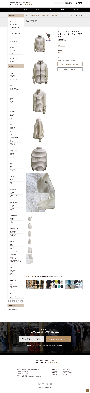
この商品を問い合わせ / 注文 (70, 64)
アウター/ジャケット (13, 24)
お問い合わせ (65, 371)
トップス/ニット (12, 36)
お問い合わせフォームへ (60, 339)
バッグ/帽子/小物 (12, 58)
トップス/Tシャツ (13, 38)
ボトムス (11, 44)
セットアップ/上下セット (14, 41)
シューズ (11, 53)
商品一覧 (54, 372)
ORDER (62, 9)
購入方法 (64, 374)
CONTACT (75, 9)
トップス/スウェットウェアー (15, 33)
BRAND (37, 9)
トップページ (55, 369)
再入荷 (10, 21)
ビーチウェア (12, 50)
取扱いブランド (66, 369)
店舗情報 (54, 374)
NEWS (13, 9)
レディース (11, 47)
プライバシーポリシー (67, 372)
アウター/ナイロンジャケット (15, 27)
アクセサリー (12, 61)
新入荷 (10, 19)
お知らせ (54, 371)
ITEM (25, 9)
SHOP (50, 9)
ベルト (10, 56)
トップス (11, 30)
